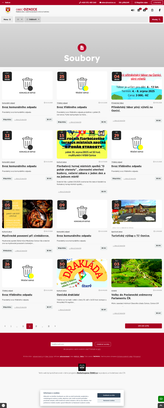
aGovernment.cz (38, 384)
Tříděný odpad (62, 103)
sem (99, 377)
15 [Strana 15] (48, 354)
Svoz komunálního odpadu (19, 107)
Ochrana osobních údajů (125, 384)
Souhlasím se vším (109, 395)
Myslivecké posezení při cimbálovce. (26, 246)
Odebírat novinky (103, 372)
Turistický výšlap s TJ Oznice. (130, 246)
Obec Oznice (49, 384)
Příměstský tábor (117, 103)
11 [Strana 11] (23, 354)
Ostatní (114, 312)
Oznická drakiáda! (68, 315)
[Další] (55, 354)
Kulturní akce (62, 173)
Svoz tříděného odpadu (72, 107)
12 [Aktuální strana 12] (29, 354)
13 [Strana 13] (36, 354)
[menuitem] (19, 19)
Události (31, 19)
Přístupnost (137, 384)
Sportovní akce (116, 242)
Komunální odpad (8, 103)
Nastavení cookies (109, 400)
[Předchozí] (5, 354)
